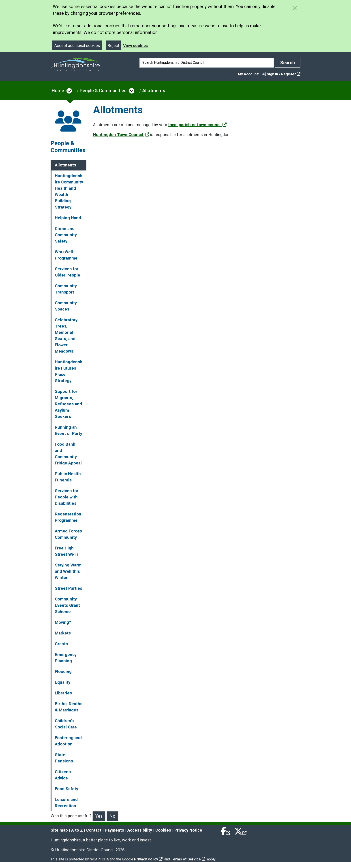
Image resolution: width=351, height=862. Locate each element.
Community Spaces (66, 306)
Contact (93, 830)
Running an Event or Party (68, 430)
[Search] (206, 63)
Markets (63, 633)
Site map (59, 830)
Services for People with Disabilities (66, 497)
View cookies (135, 45)
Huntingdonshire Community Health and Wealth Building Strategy (69, 191)
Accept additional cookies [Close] (77, 45)
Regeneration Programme (68, 517)
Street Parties (68, 588)
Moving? (63, 622)
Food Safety (66, 788)
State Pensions (64, 758)
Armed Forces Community (68, 534)
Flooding (63, 671)
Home (58, 90)
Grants (61, 643)
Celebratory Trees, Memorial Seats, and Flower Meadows (66, 335)
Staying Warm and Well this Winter (68, 571)
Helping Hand (68, 217)
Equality (62, 682)
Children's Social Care (66, 724)
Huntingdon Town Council (121, 134)
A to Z (77, 830)
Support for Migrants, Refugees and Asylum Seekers (68, 404)
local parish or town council (197, 124)
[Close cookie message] (294, 8)
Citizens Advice (63, 775)
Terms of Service (188, 859)
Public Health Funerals (68, 477)
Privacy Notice (188, 830)
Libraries (63, 693)
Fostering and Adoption (68, 741)
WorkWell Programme (66, 255)
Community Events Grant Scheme (67, 605)
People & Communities (103, 90)
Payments (114, 830)
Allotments (153, 90)
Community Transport (66, 289)
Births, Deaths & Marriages (68, 707)
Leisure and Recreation (66, 802)
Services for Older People (67, 272)
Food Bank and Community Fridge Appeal (68, 454)
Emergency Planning (66, 657)
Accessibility (139, 830)
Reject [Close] (113, 45)
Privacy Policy (148, 859)
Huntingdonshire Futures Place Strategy (68, 371)
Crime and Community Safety (66, 235)
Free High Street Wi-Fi (66, 551)
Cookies (163, 830)
